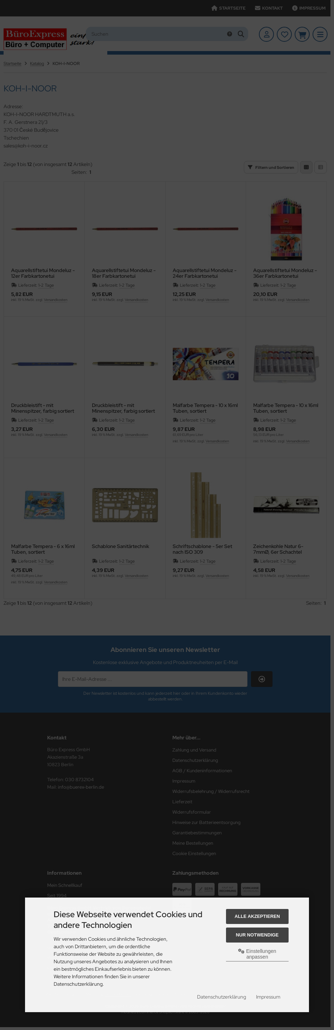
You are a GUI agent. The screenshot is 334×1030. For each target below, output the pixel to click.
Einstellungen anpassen (257, 954)
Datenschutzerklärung (221, 997)
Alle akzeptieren (257, 916)
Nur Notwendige (257, 935)
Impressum (268, 997)
